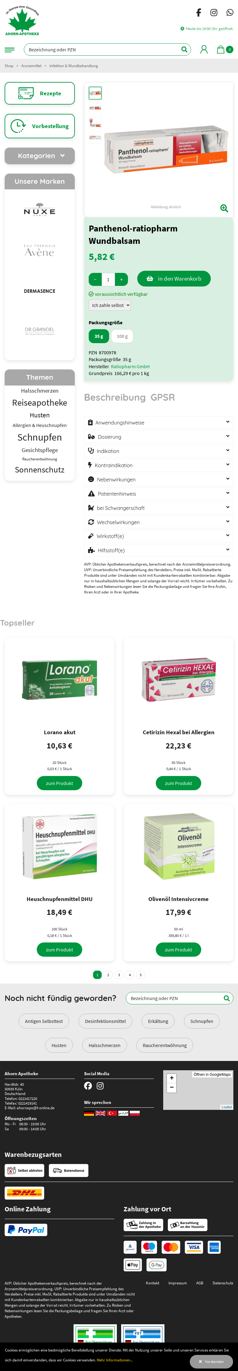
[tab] (115, 400)
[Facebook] (198, 14)
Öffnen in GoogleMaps (212, 1074)
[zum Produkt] (59, 783)
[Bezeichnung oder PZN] (107, 49)
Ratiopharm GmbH (130, 366)
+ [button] (172, 1078)
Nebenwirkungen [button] (116, 479)
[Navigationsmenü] (10, 49)
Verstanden (214, 1361)
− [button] (172, 1088)
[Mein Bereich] (204, 49)
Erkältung (158, 1021)
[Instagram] (213, 14)
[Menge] (108, 279)
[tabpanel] (158, 486)
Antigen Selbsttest (44, 1021)
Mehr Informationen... (115, 1359)
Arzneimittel (31, 65)
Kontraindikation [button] (114, 465)
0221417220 (28, 1098)
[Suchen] (181, 49)
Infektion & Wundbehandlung (73, 65)
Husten (59, 1045)
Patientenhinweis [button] (117, 494)
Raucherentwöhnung (165, 1045)
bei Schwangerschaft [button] (121, 508)
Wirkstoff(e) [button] (110, 536)
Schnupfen (201, 1021)
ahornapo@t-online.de (35, 1107)
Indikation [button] (108, 451)
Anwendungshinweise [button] (120, 423)
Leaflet (227, 1107)
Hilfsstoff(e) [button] (111, 550)
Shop (9, 65)
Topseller (17, 622)
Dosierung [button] (109, 437)
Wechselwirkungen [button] (118, 522)
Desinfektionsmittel (105, 1021)
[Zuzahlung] (110, 305)
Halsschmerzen (105, 1045)
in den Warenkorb (180, 278)
